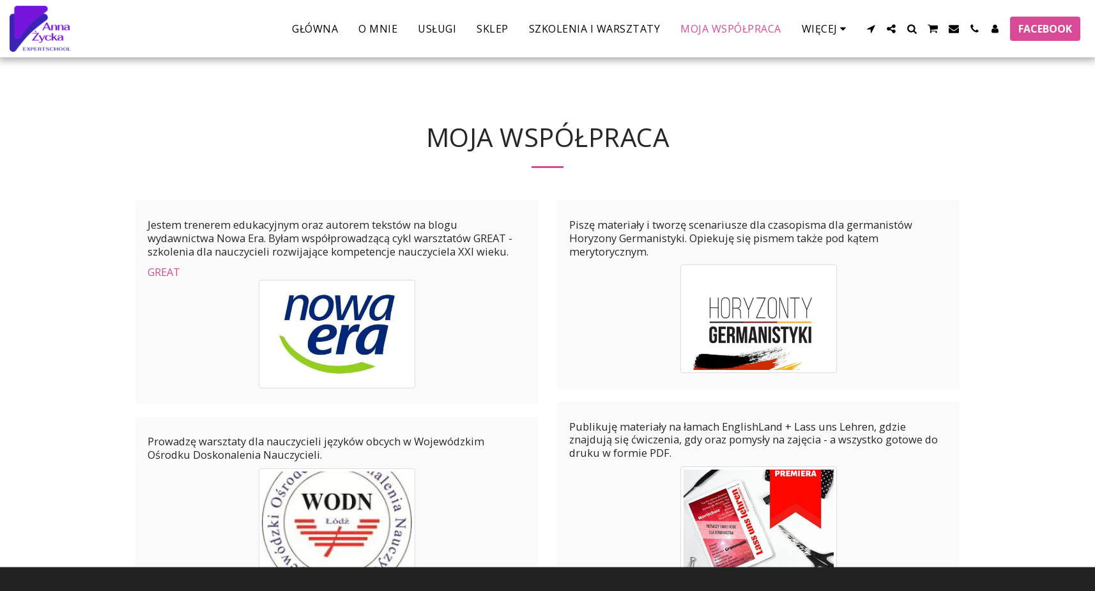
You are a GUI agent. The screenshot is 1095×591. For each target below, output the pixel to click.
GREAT (164, 272)
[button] (870, 29)
